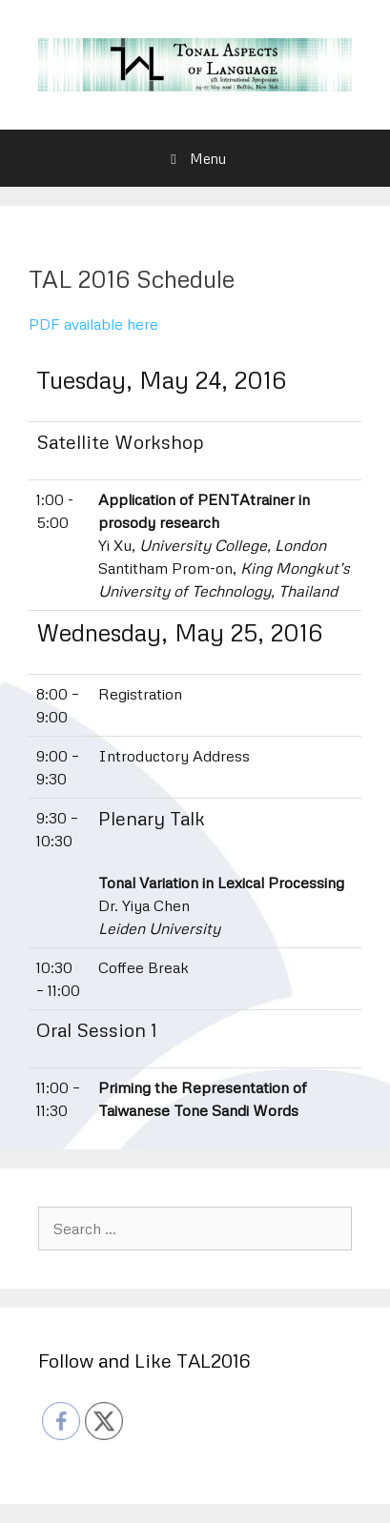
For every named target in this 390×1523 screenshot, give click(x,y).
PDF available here (93, 324)
